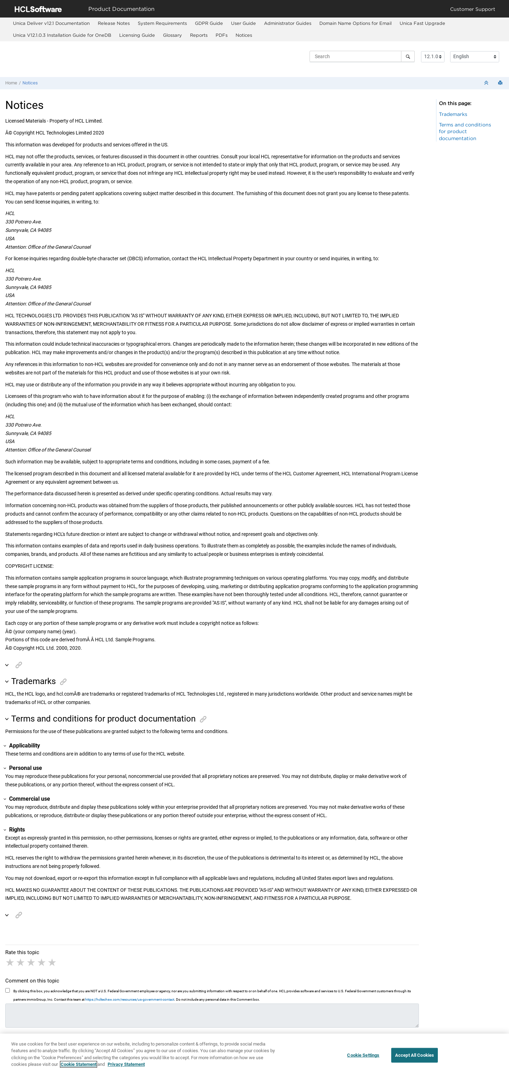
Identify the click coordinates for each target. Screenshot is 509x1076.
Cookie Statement (78, 1064)
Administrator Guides (287, 23)
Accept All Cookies (414, 1055)
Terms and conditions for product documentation (465, 131)
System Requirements (162, 23)
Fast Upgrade (422, 23)
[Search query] (362, 56)
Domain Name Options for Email (355, 23)
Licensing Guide (137, 35)
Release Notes (114, 23)
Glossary (172, 35)
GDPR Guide (209, 23)
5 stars (52, 962)
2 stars (21, 962)
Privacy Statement (126, 1064)
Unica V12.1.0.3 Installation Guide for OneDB (62, 35)
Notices (244, 35)
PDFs (222, 35)
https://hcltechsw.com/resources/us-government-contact (129, 999)
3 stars (31, 962)
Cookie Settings (363, 1055)
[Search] (408, 56)
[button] (7, 665)
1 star (10, 962)
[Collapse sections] (486, 83)
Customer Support (472, 9)
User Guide (243, 23)
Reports (199, 35)
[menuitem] (51, 23)
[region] (254, 1055)
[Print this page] (500, 83)
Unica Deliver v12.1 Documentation (51, 23)
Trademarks (453, 114)
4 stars (42, 962)
